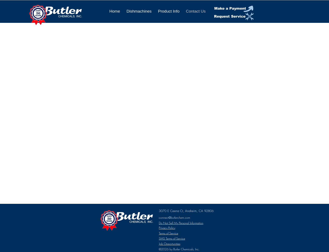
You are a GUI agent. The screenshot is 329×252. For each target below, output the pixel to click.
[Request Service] (234, 17)
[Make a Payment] (234, 9)
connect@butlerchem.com (174, 218)
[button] (139, 11)
